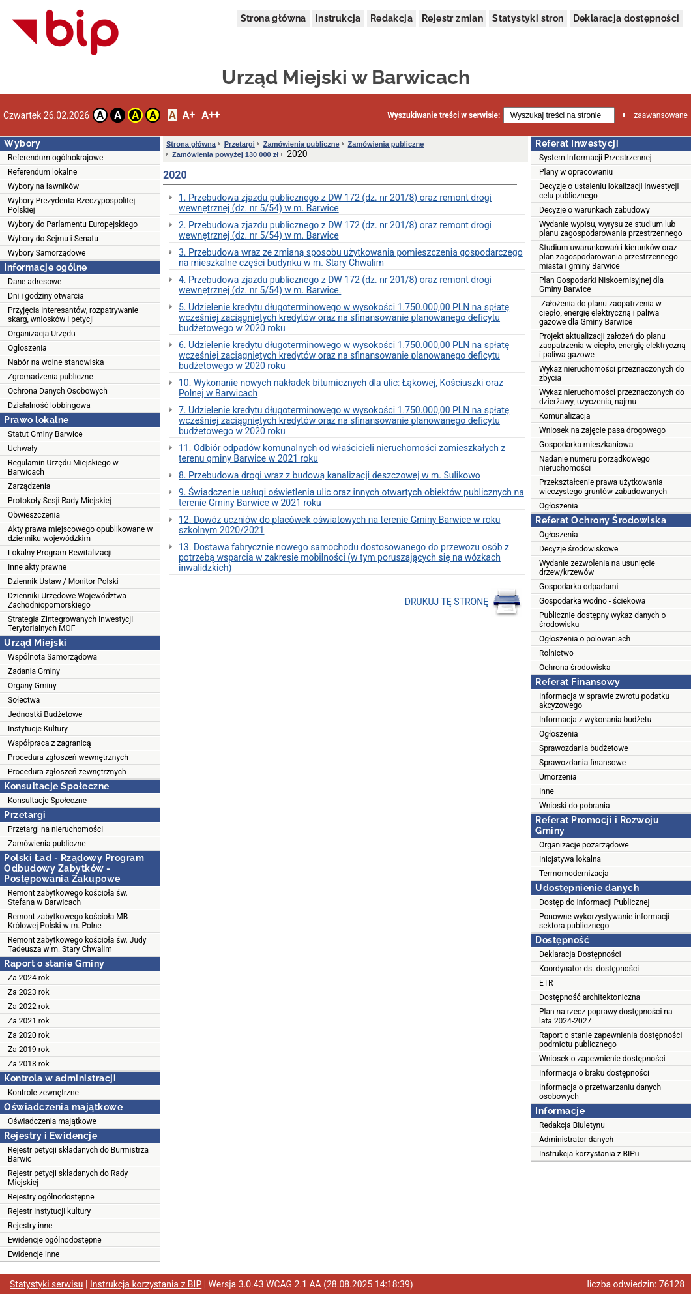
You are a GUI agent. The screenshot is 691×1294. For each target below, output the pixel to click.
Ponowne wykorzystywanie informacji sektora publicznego (604, 921)
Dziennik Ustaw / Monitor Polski (63, 581)
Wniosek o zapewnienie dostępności (602, 1058)
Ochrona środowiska (574, 667)
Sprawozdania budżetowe (583, 748)
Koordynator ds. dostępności (589, 968)
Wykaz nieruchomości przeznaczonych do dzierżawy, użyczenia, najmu (611, 397)
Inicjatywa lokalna (570, 859)
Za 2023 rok (29, 992)
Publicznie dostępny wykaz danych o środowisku (602, 620)
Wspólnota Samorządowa (52, 657)
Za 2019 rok (29, 1049)
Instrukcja (338, 18)
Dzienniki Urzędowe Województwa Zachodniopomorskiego (67, 600)
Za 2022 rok (29, 1006)
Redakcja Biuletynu (572, 1125)
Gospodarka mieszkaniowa (586, 444)
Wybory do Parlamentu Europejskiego (73, 224)
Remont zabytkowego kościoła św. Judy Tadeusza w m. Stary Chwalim (77, 944)
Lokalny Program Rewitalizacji (60, 552)
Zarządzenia (29, 486)
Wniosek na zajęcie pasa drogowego (602, 430)
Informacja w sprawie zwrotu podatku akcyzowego (604, 701)
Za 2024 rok (29, 977)
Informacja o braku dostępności (594, 1073)
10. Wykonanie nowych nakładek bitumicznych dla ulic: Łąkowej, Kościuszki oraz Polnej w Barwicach (341, 387)
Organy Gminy (32, 685)
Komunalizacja (565, 415)
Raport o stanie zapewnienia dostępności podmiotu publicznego (610, 1040)
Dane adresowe (34, 281)
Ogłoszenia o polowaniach (584, 638)
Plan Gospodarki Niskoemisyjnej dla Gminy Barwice (601, 285)
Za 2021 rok (29, 1020)
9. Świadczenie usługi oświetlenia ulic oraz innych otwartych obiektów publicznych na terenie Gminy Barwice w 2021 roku (351, 497)
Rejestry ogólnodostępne (51, 1196)
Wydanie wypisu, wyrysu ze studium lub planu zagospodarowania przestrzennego (611, 229)
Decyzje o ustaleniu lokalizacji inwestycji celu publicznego (609, 191)
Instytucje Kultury (38, 728)
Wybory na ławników (43, 186)
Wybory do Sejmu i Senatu (53, 238)
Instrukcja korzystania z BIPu (589, 1153)
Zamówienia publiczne (47, 843)
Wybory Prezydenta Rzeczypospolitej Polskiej (71, 205)
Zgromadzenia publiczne (50, 376)
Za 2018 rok (29, 1063)
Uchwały (22, 448)
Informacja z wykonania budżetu (595, 719)
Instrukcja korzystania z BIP (145, 1284)
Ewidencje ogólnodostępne (55, 1239)
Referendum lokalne (42, 172)
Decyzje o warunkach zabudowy (594, 209)
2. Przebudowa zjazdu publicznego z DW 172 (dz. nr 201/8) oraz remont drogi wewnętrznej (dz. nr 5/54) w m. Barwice (335, 230)
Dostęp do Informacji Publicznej (594, 902)
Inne (546, 791)
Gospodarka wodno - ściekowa (592, 601)
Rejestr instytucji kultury (49, 1211)
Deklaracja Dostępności (580, 954)
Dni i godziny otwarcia (46, 296)
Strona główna (273, 18)
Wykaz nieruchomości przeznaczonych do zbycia (611, 373)
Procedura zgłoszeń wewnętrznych (68, 757)
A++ (210, 115)
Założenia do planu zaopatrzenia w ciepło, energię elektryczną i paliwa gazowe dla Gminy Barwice (600, 313)
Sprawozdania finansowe (582, 762)
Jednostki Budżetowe (45, 714)
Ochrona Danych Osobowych (58, 391)
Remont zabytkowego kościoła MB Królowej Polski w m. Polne (68, 921)
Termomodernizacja (574, 873)
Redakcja (391, 18)
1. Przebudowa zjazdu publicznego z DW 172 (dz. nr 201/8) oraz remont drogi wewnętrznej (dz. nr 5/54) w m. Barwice (335, 202)
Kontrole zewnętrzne (43, 1092)
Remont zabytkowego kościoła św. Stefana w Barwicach (68, 898)
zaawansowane (661, 115)
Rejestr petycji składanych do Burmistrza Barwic (78, 1154)
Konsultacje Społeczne (47, 800)
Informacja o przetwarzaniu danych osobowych (600, 1092)
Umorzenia (558, 777)
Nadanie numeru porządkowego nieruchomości (594, 463)
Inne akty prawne (37, 567)
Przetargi (239, 144)
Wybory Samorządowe (46, 252)
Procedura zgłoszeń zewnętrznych (67, 771)
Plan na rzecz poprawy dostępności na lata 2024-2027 (605, 1016)
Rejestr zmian (452, 18)
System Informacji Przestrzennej (595, 157)
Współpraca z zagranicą (49, 743)
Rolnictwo (556, 653)
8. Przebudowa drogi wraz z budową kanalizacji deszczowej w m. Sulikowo (329, 475)
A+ (189, 115)
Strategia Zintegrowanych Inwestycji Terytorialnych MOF (70, 624)
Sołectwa (24, 700)
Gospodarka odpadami (578, 586)
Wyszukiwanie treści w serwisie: (443, 115)
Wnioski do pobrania (574, 805)
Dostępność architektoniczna (589, 997)
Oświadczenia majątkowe (52, 1121)
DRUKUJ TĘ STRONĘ (463, 602)
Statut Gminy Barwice (45, 434)
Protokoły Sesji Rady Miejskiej (59, 500)
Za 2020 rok (29, 1035)
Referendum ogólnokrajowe (55, 157)
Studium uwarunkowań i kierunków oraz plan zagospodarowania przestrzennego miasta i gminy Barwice (608, 257)
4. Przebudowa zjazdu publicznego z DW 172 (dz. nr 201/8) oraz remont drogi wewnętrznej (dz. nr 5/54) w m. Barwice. (335, 284)
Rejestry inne (30, 1225)
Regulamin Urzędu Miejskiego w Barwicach (63, 467)
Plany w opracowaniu (576, 172)
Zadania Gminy (34, 671)
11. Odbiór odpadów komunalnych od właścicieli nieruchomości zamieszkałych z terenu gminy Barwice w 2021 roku (342, 453)
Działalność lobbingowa (49, 405)
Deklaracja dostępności (626, 18)
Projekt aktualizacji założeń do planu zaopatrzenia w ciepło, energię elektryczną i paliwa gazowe (612, 345)
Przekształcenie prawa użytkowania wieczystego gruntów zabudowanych (603, 487)
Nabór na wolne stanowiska (56, 362)
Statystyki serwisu (46, 1284)
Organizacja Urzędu (42, 333)
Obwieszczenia (34, 515)
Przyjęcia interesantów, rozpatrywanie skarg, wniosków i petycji (73, 315)
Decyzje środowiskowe (578, 548)
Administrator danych (576, 1139)
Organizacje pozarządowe (584, 844)
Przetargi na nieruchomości (55, 829)
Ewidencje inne (33, 1254)
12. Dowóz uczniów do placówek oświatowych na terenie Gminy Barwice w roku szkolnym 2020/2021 (339, 524)
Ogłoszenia (27, 348)
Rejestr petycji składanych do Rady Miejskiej (68, 1178)
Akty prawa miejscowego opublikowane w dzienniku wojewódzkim (80, 534)
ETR (546, 983)
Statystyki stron (527, 18)
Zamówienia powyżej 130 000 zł (225, 154)
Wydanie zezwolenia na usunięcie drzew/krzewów (597, 568)
